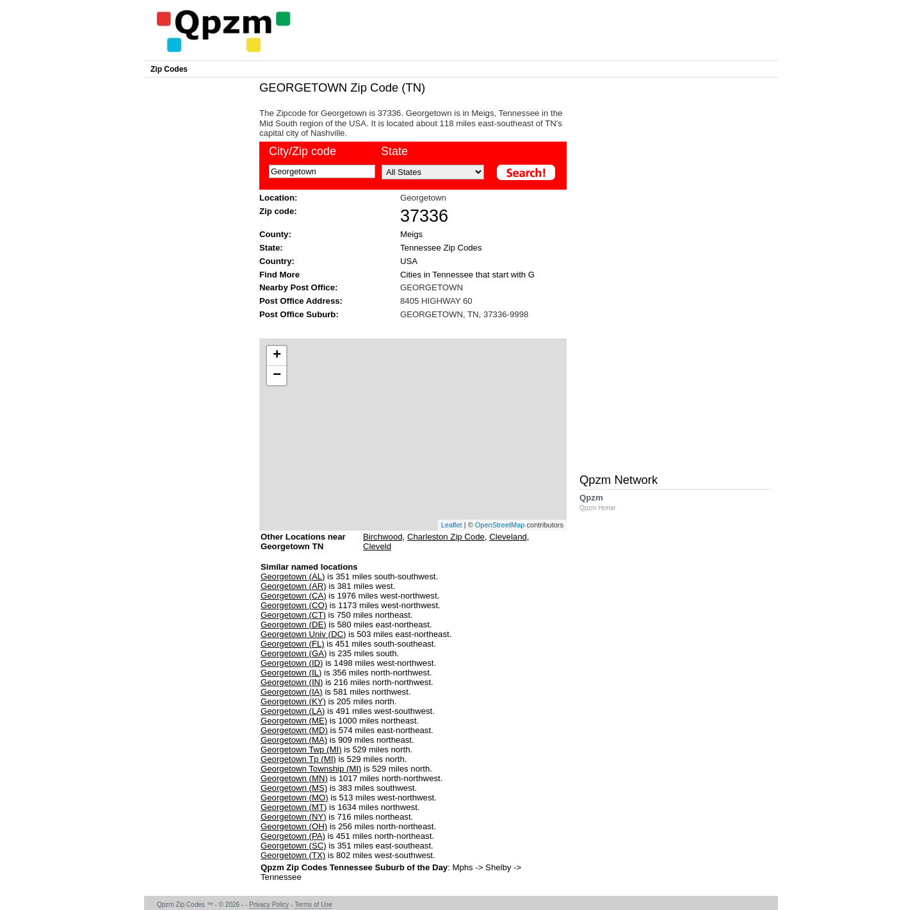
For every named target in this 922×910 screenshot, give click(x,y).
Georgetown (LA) (293, 711)
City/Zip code (302, 151)
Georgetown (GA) (294, 653)
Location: (278, 198)
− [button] (277, 375)
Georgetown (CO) (294, 605)
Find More (279, 274)
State (394, 151)
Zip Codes (169, 69)
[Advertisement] (406, 328)
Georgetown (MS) (294, 788)
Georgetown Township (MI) (311, 769)
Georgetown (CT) (293, 615)
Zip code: (278, 211)
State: (271, 247)
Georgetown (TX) (293, 855)
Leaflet (451, 525)
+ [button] (277, 355)
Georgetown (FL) (293, 644)
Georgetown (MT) (294, 807)
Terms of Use (313, 904)
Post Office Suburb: (299, 314)
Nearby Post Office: (298, 287)
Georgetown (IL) (291, 672)
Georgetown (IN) (292, 682)
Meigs (411, 234)
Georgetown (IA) (292, 692)
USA (408, 261)
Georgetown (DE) (294, 624)
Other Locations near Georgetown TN (303, 546)
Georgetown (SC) (294, 845)
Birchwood (383, 537)
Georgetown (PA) (293, 836)
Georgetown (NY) (294, 817)
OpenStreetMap (500, 525)
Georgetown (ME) (294, 720)
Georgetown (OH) (294, 826)
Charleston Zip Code (446, 537)
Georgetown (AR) (294, 586)
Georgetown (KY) (293, 701)
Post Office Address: (301, 301)
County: (275, 234)
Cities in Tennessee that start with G (467, 274)
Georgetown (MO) (294, 797)
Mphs (462, 867)
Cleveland (508, 537)
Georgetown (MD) (294, 730)
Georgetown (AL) (293, 576)
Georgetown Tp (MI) (298, 759)
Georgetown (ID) (292, 663)
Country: (277, 261)
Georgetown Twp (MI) (301, 749)
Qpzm (603, 502)
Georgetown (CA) (294, 595)
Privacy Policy (269, 904)
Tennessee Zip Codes (441, 247)
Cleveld (377, 546)
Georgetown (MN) (294, 778)
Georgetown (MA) (294, 740)
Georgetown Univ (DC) (303, 634)
